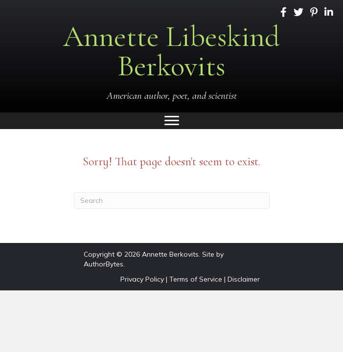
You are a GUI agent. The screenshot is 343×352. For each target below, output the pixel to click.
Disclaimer (244, 279)
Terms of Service (195, 279)
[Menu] (171, 120)
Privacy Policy (142, 279)
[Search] (172, 200)
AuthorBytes (103, 264)
